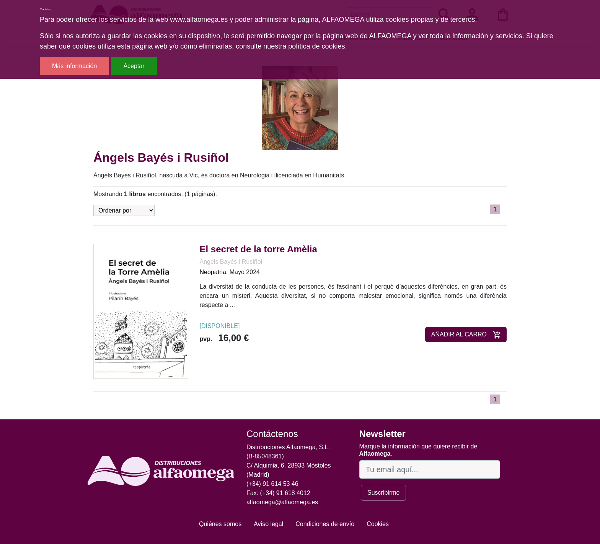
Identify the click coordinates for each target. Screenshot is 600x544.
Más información (74, 66)
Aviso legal (268, 524)
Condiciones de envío (324, 524)
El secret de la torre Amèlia (258, 249)
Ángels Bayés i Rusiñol (231, 261)
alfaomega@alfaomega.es (282, 502)
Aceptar (133, 66)
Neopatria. (214, 272)
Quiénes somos (220, 524)
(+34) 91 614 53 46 (272, 484)
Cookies (378, 524)
